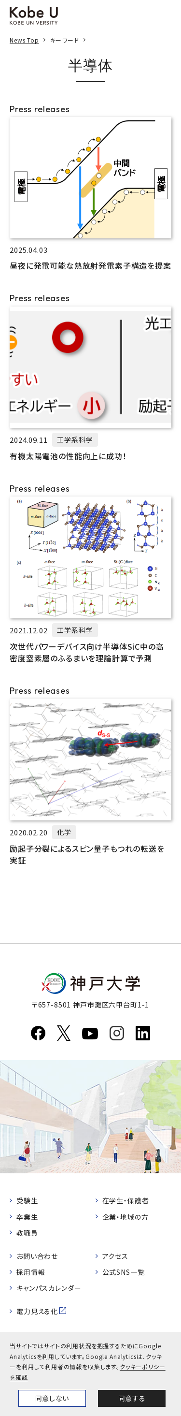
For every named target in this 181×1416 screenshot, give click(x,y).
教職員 (27, 1233)
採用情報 (30, 1272)
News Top (24, 40)
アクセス (115, 1256)
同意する (131, 1398)
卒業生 (27, 1217)
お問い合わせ (37, 1256)
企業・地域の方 (125, 1217)
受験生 (27, 1200)
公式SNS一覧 (123, 1272)
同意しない (52, 1398)
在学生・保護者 (125, 1200)
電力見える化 (37, 1311)
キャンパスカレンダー (48, 1288)
